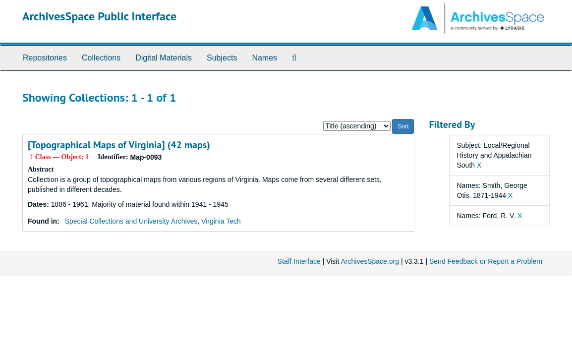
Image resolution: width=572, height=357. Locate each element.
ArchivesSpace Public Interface (99, 16)
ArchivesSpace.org (370, 261)
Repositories (45, 58)
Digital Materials (163, 58)
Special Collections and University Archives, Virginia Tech (153, 221)
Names (264, 58)
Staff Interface (299, 261)
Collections (101, 58)
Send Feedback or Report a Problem (485, 261)
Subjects (222, 58)
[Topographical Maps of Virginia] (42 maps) (119, 144)
